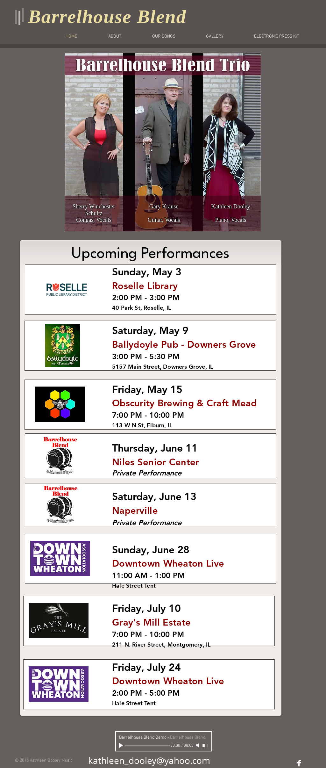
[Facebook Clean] (299, 763)
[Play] (121, 745)
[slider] (205, 745)
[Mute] (198, 745)
